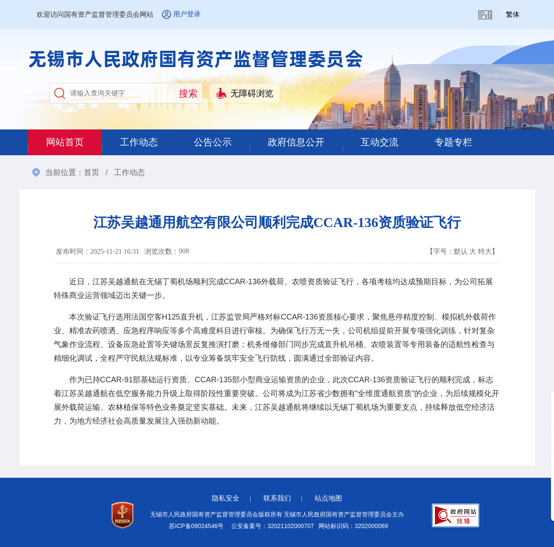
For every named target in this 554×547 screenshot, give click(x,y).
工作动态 (139, 142)
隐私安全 (225, 498)
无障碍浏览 (251, 93)
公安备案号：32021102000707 (272, 525)
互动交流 (379, 142)
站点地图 (328, 498)
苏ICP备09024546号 (196, 525)
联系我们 (277, 498)
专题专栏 (453, 142)
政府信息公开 (296, 142)
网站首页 (65, 142)
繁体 (513, 14)
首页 (91, 172)
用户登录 (187, 14)
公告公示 (213, 142)
